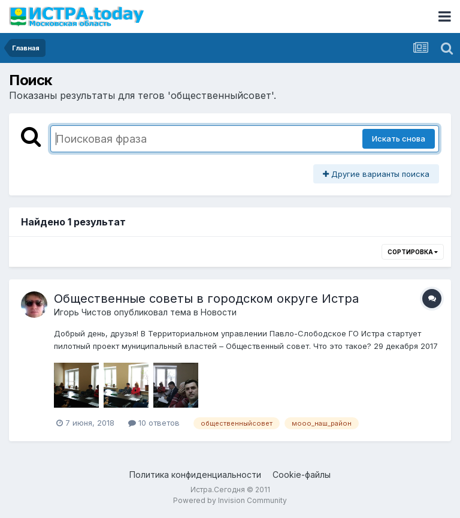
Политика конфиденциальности (195, 474)
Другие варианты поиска (376, 174)
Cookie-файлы (302, 474)
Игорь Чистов (82, 312)
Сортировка (413, 251)
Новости (219, 312)
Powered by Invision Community (230, 500)
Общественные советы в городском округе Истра (206, 298)
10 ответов (154, 422)
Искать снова (398, 138)
